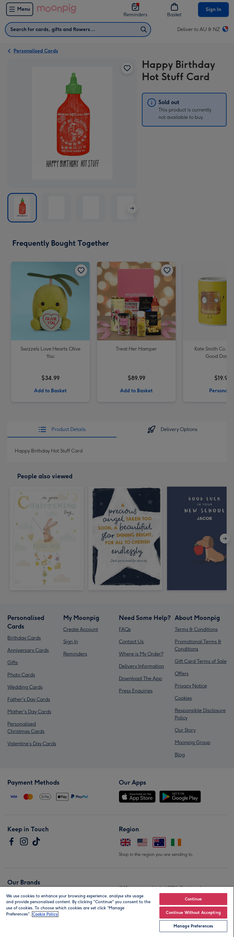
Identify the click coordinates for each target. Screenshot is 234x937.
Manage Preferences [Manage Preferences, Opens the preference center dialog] (193, 926)
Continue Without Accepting (193, 912)
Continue (193, 899)
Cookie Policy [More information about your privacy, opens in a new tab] (45, 914)
